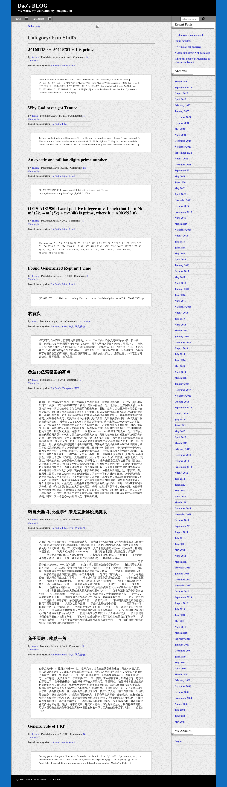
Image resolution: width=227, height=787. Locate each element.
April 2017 (180, 283)
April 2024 (180, 135)
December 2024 (183, 117)
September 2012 (183, 467)
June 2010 (180, 615)
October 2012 (182, 461)
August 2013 (181, 413)
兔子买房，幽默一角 (47, 639)
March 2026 (181, 81)
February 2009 (182, 680)
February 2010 (182, 639)
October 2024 (182, 123)
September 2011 (183, 526)
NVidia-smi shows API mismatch (192, 53)
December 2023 (183, 141)
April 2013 (180, 437)
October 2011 (182, 520)
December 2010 (183, 579)
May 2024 (180, 129)
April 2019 (180, 218)
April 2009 (180, 668)
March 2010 (181, 633)
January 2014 (182, 384)
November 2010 (183, 585)
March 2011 (181, 562)
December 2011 (183, 508)
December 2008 (183, 686)
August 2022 (181, 158)
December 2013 (183, 390)
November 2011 (183, 514)
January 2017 (182, 289)
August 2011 (181, 532)
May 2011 (180, 550)
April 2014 (180, 372)
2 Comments (84, 321)
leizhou (35, 57)
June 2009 (180, 656)
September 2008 (183, 698)
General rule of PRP (46, 726)
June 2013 (180, 425)
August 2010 (181, 603)
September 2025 (183, 87)
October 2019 (182, 206)
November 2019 (183, 200)
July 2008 (180, 710)
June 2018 (180, 247)
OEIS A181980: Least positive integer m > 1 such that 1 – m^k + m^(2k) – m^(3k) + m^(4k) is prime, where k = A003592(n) (87, 211)
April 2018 (180, 259)
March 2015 (181, 330)
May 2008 (180, 722)
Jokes (64, 124)
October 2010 (182, 591)
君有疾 (34, 314)
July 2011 (180, 538)
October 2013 (182, 402)
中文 (71, 326)
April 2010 (180, 627)
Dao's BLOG (33, 6)
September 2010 (183, 597)
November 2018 (183, 230)
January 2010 (182, 644)
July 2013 (180, 419)
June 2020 (180, 182)
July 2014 (180, 354)
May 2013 (180, 431)
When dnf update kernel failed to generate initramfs (192, 60)
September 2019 (183, 212)
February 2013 (182, 449)
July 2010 (180, 609)
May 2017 (180, 277)
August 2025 (181, 93)
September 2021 (183, 170)
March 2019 (181, 224)
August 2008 (181, 704)
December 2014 (183, 342)
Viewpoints (67, 388)
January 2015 (182, 336)
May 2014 (180, 366)
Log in (178, 741)
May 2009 (180, 662)
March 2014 (181, 378)
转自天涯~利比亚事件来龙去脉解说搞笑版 (67, 512)
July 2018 (180, 241)
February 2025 (182, 105)
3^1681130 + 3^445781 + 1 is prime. (61, 49)
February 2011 (182, 567)
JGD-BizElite (54, 779)
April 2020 (180, 194)
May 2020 (180, 188)
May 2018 (180, 253)
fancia (35, 116)
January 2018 (182, 265)
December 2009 (183, 650)
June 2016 (180, 295)
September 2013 (183, 407)
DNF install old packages (188, 47)
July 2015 (180, 318)
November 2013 (183, 396)
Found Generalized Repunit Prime (59, 268)
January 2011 (182, 573)
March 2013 (181, 443)
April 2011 (180, 556)
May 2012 (180, 490)
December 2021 (183, 164)
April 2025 (180, 99)
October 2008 (182, 692)
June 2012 (180, 485)
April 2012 (180, 496)
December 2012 (183, 455)
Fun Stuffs (55, 65)
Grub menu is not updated (189, 35)
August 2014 (181, 348)
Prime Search (68, 65)
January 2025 (182, 111)
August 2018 (181, 235)
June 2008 (180, 716)
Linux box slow (183, 41)
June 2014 (180, 360)
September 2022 (183, 153)
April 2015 (180, 324)
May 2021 (180, 176)
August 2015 (181, 312)
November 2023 (183, 147)
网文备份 (80, 326)
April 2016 (180, 301)
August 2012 (181, 473)
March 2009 (181, 674)
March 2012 (181, 502)
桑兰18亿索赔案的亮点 (49, 372)
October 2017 (182, 271)
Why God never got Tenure (52, 108)
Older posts (34, 26)
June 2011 (180, 544)
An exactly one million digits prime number (67, 160)
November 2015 (183, 307)
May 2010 (180, 621)
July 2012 (180, 479)
